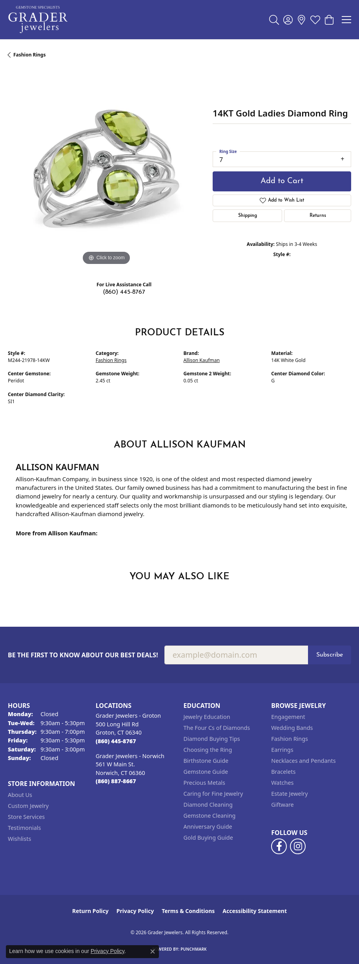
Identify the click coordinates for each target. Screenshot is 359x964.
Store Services (26, 816)
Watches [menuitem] (282, 782)
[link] (301, 19)
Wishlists (19, 838)
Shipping (247, 215)
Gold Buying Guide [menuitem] (208, 837)
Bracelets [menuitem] (283, 771)
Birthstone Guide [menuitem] (206, 760)
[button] (274, 19)
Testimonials (24, 827)
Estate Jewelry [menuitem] (289, 793)
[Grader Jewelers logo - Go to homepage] (38, 19)
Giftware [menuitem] (282, 804)
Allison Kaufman (202, 360)
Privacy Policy (135, 911)
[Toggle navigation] (346, 19)
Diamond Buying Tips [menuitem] (212, 738)
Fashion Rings (29, 54)
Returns (318, 215)
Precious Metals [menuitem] (204, 782)
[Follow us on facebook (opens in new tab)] (279, 846)
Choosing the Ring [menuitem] (208, 749)
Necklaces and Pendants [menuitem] (303, 760)
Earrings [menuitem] (282, 749)
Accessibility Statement (254, 911)
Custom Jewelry (28, 805)
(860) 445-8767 (124, 292)
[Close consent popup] (152, 951)
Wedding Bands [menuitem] (292, 727)
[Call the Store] (116, 741)
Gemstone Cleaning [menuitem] (210, 815)
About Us (20, 794)
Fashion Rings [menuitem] (289, 738)
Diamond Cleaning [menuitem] (208, 804)
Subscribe (329, 655)
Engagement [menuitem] (288, 716)
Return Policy (90, 911)
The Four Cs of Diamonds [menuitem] (217, 727)
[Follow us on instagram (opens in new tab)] (298, 846)
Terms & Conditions (188, 911)
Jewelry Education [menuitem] (207, 716)
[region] (106, 168)
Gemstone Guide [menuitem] (206, 771)
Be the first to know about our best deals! (83, 655)
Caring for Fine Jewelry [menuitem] (213, 793)
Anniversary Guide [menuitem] (208, 826)
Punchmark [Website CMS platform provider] (193, 949)
